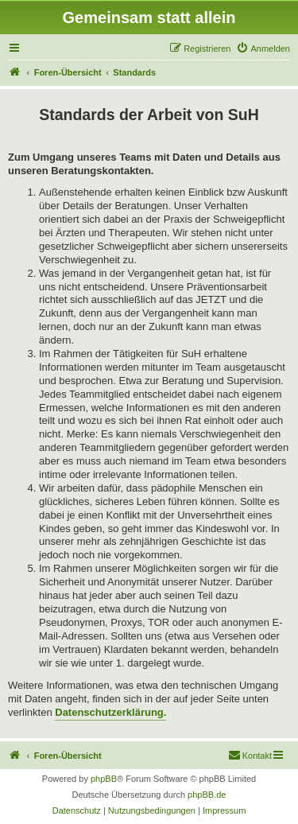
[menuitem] (263, 48)
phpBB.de (207, 794)
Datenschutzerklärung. (110, 712)
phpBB (104, 778)
